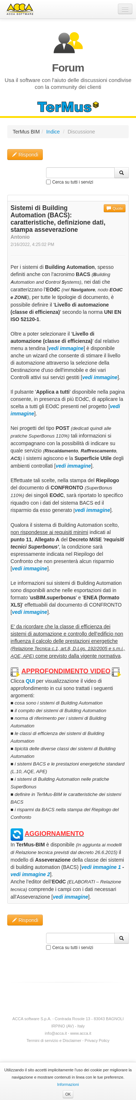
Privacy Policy (97, 1040)
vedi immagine (70, 897)
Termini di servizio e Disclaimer (53, 1040)
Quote (114, 208)
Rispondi (25, 154)
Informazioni (68, 1084)
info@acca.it (56, 1033)
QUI (30, 681)
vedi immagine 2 (30, 874)
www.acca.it (80, 1033)
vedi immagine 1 (101, 867)
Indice (52, 132)
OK (68, 1094)
